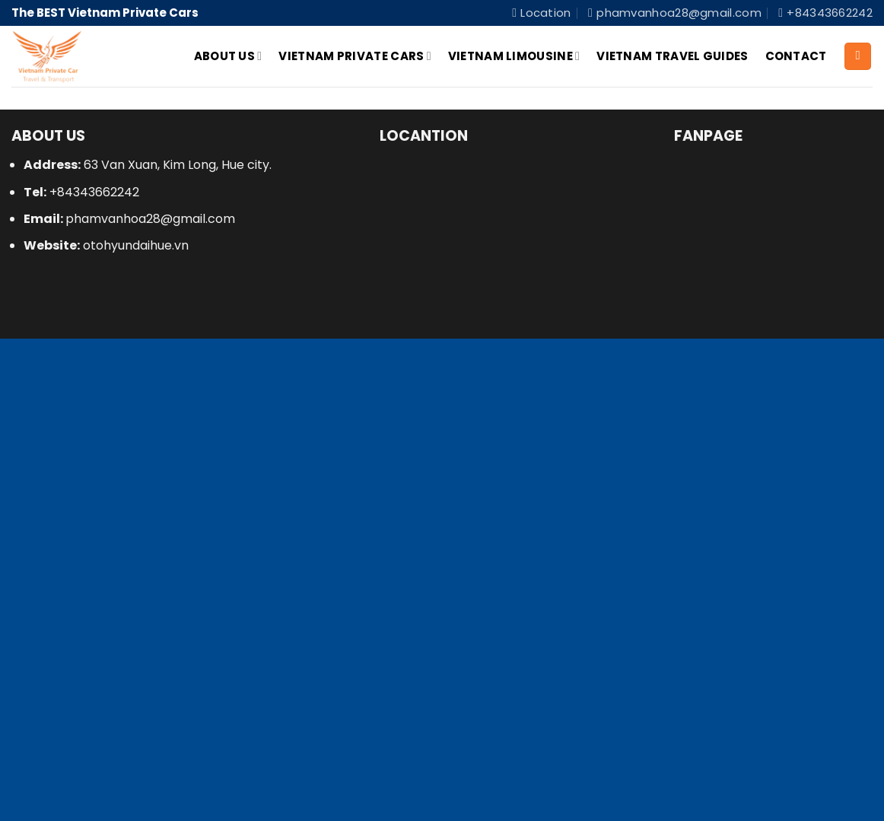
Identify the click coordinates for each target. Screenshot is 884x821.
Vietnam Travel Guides (672, 56)
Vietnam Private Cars (354, 56)
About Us (228, 56)
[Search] (857, 56)
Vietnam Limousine (514, 56)
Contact (796, 56)
